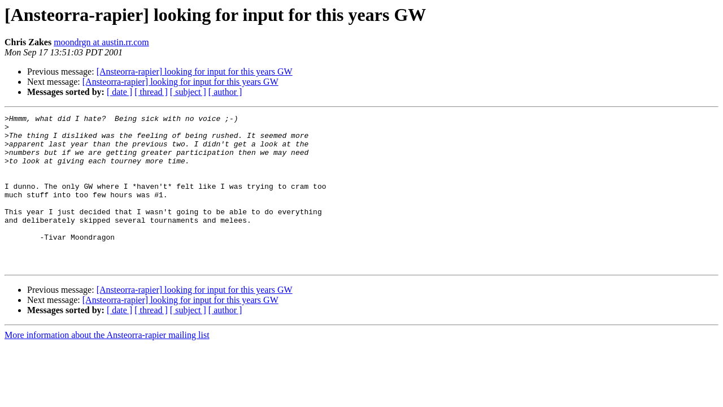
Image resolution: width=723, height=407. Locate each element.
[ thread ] (151, 92)
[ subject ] (188, 92)
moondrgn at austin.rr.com (101, 42)
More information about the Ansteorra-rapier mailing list (107, 365)
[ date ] (119, 92)
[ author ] (225, 92)
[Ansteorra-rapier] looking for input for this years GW (195, 71)
